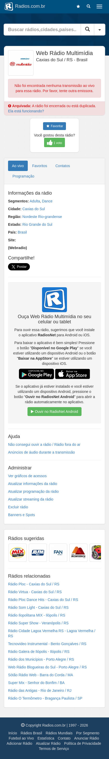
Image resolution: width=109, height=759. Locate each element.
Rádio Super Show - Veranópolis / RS (38, 623)
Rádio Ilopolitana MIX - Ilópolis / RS (36, 615)
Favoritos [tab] (39, 166)
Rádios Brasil (31, 733)
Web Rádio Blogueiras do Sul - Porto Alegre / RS (47, 667)
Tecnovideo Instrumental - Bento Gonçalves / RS (47, 644)
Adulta (35, 201)
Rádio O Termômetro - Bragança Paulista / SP (45, 698)
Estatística (45, 738)
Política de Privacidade (82, 743)
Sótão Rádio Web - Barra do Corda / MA (40, 675)
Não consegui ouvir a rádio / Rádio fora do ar (44, 444)
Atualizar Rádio (48, 743)
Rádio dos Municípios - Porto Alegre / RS (41, 659)
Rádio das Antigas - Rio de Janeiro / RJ (39, 690)
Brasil (22, 232)
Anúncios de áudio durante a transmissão (41, 452)
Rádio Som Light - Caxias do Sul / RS (38, 607)
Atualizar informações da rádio (32, 484)
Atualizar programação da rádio (33, 491)
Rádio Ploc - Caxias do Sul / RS (33, 584)
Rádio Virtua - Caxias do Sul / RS (35, 592)
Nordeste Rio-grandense (42, 217)
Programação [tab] (23, 176)
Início (12, 733)
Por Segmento (87, 733)
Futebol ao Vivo (21, 738)
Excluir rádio (18, 507)
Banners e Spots (21, 515)
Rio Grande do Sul (37, 224)
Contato (64, 738)
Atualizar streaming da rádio (30, 499)
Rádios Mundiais (59, 733)
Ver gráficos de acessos (27, 476)
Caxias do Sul (33, 209)
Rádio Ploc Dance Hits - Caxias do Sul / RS (43, 600)
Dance (47, 201)
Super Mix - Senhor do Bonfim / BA (36, 683)
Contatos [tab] (63, 166)
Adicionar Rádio (19, 743)
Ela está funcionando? (26, 111)
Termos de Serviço (54, 749)
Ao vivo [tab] (18, 166)
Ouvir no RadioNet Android (54, 411)
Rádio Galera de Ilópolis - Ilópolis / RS (39, 651)
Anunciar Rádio (86, 738)
